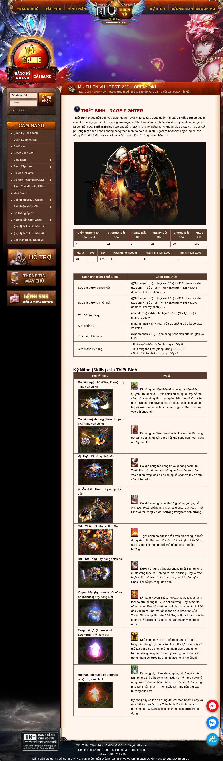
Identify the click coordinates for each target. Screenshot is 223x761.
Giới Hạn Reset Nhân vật (29, 239)
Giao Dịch (20, 159)
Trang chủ (27, 12)
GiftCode (19, 146)
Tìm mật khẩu (18, 110)
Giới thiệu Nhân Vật (26, 206)
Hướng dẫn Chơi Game (28, 219)
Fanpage (206, 12)
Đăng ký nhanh (18, 75)
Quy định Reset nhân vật (29, 226)
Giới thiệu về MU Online (29, 199)
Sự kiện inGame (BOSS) (29, 179)
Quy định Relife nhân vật (29, 233)
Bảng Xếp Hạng (24, 166)
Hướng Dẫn (181, 12)
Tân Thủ (53, 12)
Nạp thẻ (46, 75)
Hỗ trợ (31, 257)
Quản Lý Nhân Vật (25, 139)
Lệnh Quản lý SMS (31, 298)
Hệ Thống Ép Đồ (24, 213)
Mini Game (20, 193)
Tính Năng (77, 12)
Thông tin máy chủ (31, 278)
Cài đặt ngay (31, 59)
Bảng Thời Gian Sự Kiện (29, 186)
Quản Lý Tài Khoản (26, 133)
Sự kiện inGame (24, 173)
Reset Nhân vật (23, 153)
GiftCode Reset (154, 12)
